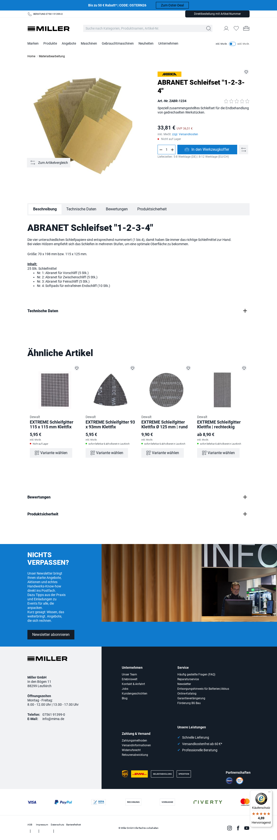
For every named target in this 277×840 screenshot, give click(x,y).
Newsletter (184, 684)
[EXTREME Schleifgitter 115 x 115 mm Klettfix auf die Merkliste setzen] (77, 368)
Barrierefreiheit (73, 824)
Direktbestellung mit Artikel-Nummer (217, 14)
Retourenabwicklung (135, 755)
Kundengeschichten (134, 693)
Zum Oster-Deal (172, 5)
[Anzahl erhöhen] (172, 149)
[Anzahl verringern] (161, 149)
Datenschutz (57, 824)
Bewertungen (117, 209)
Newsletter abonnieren (51, 634)
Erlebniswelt (129, 679)
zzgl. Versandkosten (185, 134)
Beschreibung (45, 209)
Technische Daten (81, 209)
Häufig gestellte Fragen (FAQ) (196, 674)
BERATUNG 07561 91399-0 (48, 14)
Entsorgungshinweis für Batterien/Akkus (203, 688)
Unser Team (129, 674)
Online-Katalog (186, 693)
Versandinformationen (136, 745)
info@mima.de (53, 719)
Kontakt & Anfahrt (133, 684)
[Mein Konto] (226, 28)
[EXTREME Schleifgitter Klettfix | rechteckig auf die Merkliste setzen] (244, 368)
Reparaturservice (188, 679)
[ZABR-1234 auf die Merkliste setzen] (246, 72)
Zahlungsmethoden (134, 740)
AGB (29, 824)
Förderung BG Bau (189, 703)
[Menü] (269, 793)
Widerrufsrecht (131, 750)
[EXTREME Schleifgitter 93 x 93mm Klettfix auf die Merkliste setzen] (132, 368)
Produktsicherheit (152, 209)
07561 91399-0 (53, 714)
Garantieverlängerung (191, 698)
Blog (125, 698)
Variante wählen (53, 453)
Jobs (125, 688)
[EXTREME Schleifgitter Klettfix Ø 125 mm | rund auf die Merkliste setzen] (188, 368)
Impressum (42, 824)
